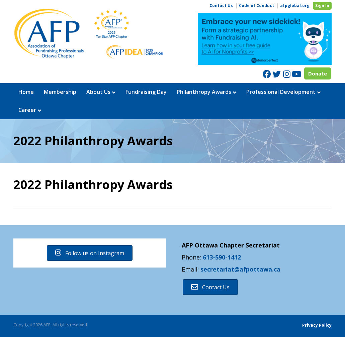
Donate (317, 73)
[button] (90, 253)
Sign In (322, 5)
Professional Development (281, 92)
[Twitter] (276, 74)
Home (26, 92)
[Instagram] (286, 74)
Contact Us (221, 5)
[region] (265, 39)
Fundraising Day (146, 92)
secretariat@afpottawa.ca (240, 269)
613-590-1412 (222, 257)
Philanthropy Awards (204, 92)
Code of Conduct (256, 5)
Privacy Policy (317, 325)
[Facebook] (267, 74)
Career (27, 110)
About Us (98, 92)
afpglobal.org (295, 5)
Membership (60, 92)
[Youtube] (296, 74)
